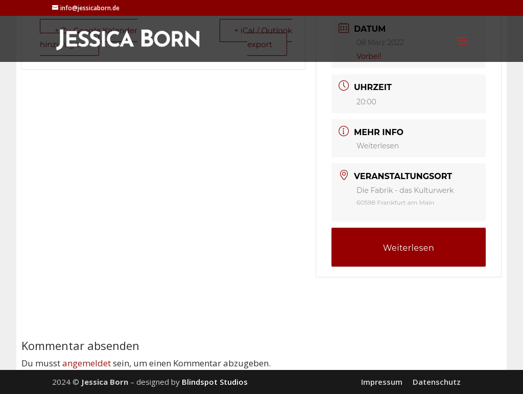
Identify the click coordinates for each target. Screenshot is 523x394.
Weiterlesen (377, 145)
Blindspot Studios (215, 382)
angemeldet (86, 363)
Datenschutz (437, 382)
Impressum (381, 382)
